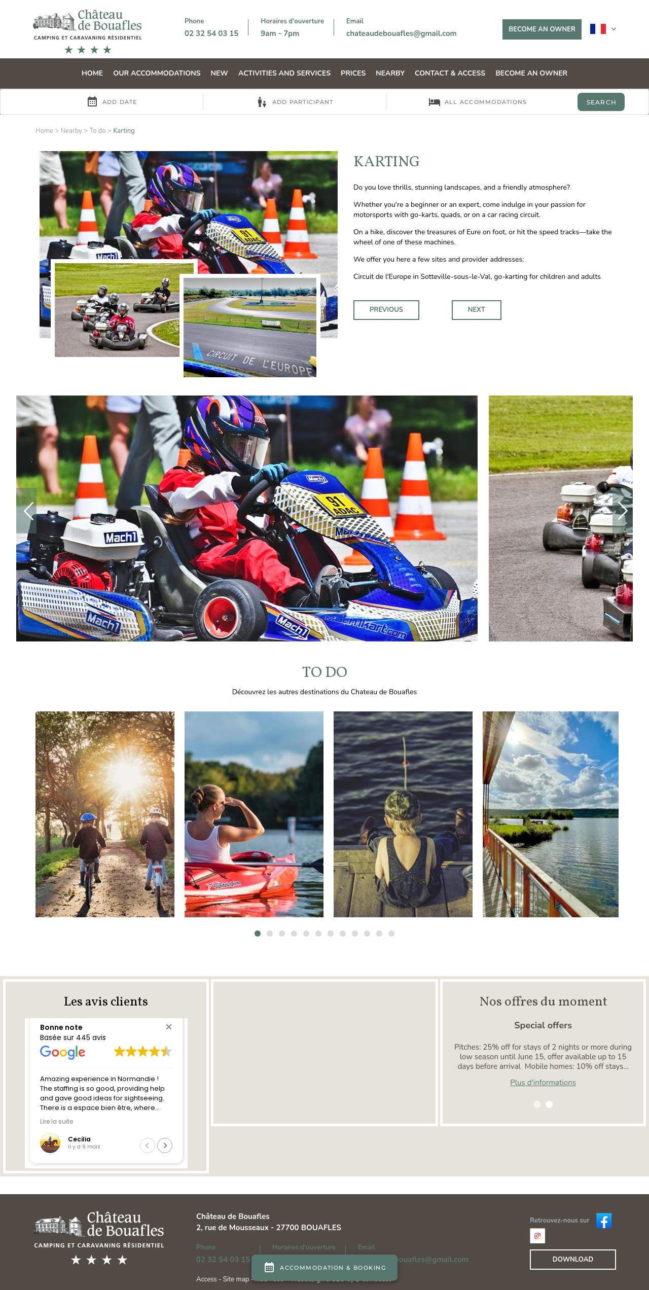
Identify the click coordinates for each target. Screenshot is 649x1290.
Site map (236, 1279)
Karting (124, 130)
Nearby (390, 73)
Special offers (543, 1025)
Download (573, 1259)
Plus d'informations (543, 1082)
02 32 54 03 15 (211, 33)
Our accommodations (156, 73)
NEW (219, 73)
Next (476, 309)
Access (207, 1279)
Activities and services (284, 73)
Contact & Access (450, 73)
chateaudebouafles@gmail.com (401, 33)
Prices (353, 73)
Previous (386, 309)
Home (92, 73)
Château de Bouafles (233, 1216)
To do (97, 130)
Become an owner (542, 29)
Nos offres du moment (543, 1002)
